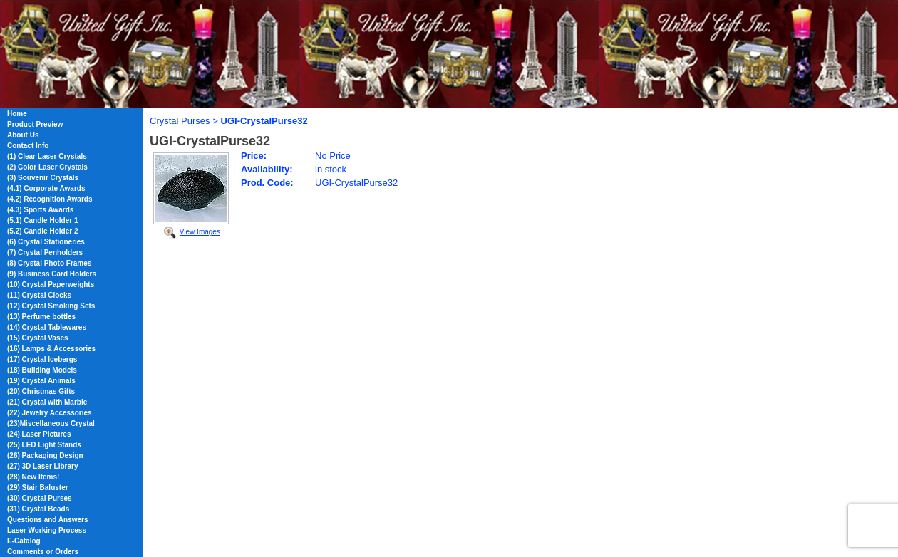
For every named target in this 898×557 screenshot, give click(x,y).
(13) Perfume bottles (41, 317)
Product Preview (35, 124)
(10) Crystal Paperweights (50, 284)
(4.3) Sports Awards (40, 210)
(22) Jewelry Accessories (49, 413)
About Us (22, 135)
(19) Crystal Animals (41, 381)
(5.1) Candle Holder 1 (42, 220)
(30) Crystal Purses (39, 498)
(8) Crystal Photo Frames (49, 263)
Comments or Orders (42, 552)
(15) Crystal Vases (37, 338)
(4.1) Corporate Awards (46, 188)
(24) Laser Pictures (39, 434)
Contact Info (27, 146)
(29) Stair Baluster (37, 487)
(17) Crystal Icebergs (42, 359)
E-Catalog (24, 541)
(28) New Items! (33, 477)
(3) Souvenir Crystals (42, 178)
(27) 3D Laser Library (42, 466)
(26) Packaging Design (45, 455)
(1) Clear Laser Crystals (47, 156)
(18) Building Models (42, 370)
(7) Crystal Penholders (45, 252)
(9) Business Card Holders (51, 274)
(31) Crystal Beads (38, 509)
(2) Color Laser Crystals (47, 167)
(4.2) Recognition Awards (49, 199)
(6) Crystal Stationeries (46, 242)
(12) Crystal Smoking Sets (51, 306)
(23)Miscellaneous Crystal (51, 423)
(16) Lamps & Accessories (51, 349)
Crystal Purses (180, 120)
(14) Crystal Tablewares (46, 327)
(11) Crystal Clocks (39, 295)
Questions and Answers (47, 520)
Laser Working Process (46, 530)
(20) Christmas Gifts (41, 391)
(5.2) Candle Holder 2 (42, 231)
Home (17, 114)
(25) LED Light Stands (44, 445)
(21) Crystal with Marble (47, 402)
